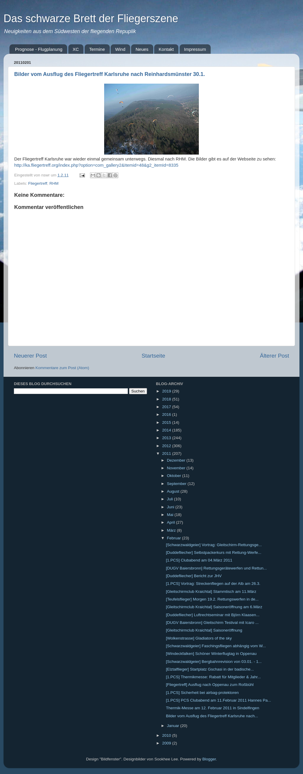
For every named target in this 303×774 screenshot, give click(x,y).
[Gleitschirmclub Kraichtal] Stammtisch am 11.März (211, 591)
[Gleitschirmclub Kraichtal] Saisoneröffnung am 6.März (214, 607)
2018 (167, 399)
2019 (167, 391)
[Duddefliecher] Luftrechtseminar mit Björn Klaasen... (213, 615)
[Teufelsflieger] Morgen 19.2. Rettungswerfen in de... (212, 599)
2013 (167, 438)
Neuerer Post (30, 356)
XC (76, 49)
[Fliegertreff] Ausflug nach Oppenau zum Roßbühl (210, 684)
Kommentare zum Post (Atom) (62, 368)
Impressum (195, 49)
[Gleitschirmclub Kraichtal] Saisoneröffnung (204, 630)
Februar (174, 538)
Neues (142, 49)
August (173, 491)
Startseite (153, 356)
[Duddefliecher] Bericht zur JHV (194, 576)
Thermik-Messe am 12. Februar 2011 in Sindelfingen (212, 708)
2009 (167, 743)
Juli (170, 499)
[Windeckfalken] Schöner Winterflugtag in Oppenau (211, 653)
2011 (167, 453)
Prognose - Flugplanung (38, 49)
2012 (167, 446)
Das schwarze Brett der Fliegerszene (91, 18)
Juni (171, 507)
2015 (167, 422)
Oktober (174, 475)
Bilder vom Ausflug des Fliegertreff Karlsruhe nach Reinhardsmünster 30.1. (109, 74)
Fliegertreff (37, 183)
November (176, 468)
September (177, 483)
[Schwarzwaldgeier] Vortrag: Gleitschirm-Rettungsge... (214, 545)
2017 (167, 407)
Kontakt (166, 49)
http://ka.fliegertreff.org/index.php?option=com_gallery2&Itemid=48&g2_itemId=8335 (96, 165)
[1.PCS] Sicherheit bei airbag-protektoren (202, 692)
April (171, 522)
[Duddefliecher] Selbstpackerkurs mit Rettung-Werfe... (213, 552)
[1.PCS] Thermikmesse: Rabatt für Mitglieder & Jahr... (213, 677)
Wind (120, 49)
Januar (173, 725)
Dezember (176, 460)
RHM (54, 183)
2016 (167, 414)
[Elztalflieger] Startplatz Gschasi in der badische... (210, 669)
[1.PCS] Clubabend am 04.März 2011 (199, 560)
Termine (97, 49)
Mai (171, 514)
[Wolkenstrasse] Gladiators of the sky (199, 638)
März (172, 530)
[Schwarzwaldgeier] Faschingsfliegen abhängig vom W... (216, 646)
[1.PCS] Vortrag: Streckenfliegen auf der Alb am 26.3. (213, 583)
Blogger (209, 759)
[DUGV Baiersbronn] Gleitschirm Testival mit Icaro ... (212, 622)
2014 (167, 430)
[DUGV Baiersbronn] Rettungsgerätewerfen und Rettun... (216, 568)
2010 (167, 735)
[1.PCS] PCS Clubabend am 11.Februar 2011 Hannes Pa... (218, 700)
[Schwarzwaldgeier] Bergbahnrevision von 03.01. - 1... (214, 661)
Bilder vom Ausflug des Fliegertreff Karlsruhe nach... (212, 716)
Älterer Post (274, 356)
